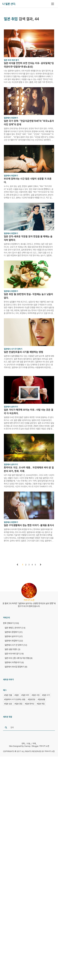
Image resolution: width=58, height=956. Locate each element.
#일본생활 (41, 699)
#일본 (17, 695)
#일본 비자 (25, 695)
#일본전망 (31, 699)
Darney (27, 746)
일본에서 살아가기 (14, 636)
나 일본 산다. (9, 4)
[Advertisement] (29, 856)
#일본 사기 (46, 695)
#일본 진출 (8, 695)
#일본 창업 (18, 703)
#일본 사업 (35, 695)
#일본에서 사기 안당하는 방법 (14, 699)
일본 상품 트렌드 (12, 649)
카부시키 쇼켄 (44, 746)
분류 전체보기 (11, 623)
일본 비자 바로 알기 (14, 653)
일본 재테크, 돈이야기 (15, 627)
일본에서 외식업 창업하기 (16, 666)
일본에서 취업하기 (14, 640)
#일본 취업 (41, 703)
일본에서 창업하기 (14, 632)
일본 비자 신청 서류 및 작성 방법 (18, 658)
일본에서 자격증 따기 (14, 662)
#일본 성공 (8, 703)
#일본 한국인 (29, 703)
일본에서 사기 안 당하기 (16, 645)
